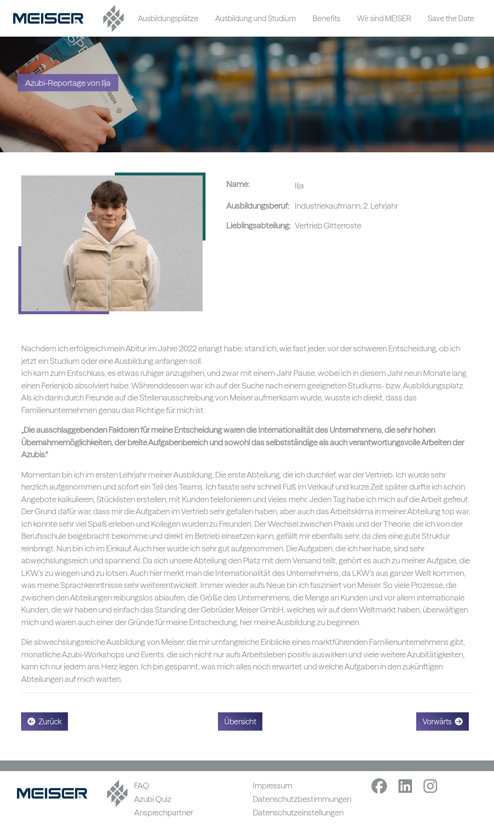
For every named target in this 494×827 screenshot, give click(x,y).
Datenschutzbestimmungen (302, 799)
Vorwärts (443, 721)
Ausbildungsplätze (168, 18)
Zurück (44, 721)
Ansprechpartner (163, 812)
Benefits (326, 18)
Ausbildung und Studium (255, 18)
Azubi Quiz (152, 799)
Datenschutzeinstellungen (298, 812)
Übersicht (240, 721)
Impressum (272, 785)
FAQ (141, 785)
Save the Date (451, 18)
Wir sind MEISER (384, 18)
